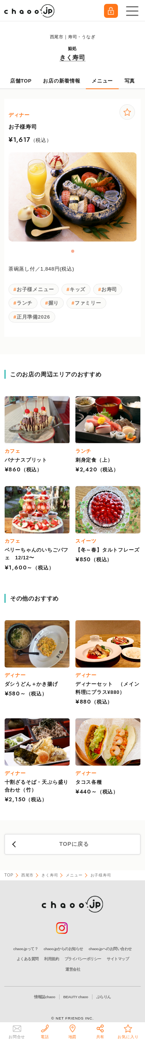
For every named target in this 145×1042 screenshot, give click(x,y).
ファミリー (88, 303)
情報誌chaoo (44, 997)
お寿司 (109, 289)
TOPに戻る (74, 844)
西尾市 (27, 875)
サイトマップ (118, 959)
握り (53, 303)
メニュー (102, 81)
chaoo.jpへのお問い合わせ (110, 949)
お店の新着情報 (61, 81)
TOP (9, 875)
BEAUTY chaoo (75, 997)
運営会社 (72, 969)
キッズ (77, 289)
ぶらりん (103, 997)
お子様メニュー (35, 289)
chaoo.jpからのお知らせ (63, 949)
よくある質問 (28, 959)
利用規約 (51, 959)
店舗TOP (21, 81)
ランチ (24, 303)
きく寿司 (72, 57)
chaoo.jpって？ (25, 949)
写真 (130, 81)
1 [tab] (73, 252)
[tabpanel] (73, 197)
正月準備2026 (33, 317)
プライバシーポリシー (83, 959)
